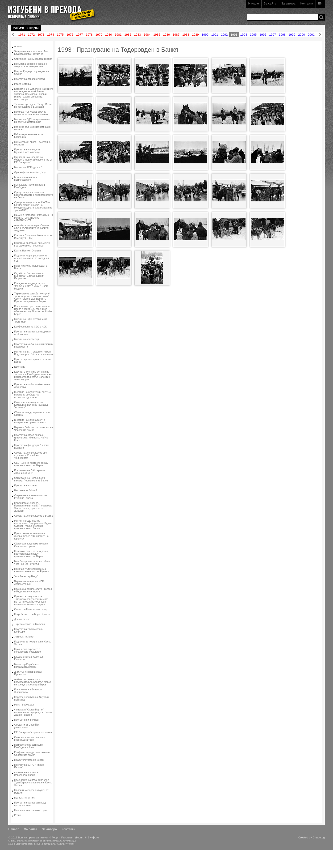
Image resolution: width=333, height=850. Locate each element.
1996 (262, 34)
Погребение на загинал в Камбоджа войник (28, 746)
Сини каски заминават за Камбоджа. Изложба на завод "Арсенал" (31, 405)
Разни (17, 815)
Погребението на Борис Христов (32, 614)
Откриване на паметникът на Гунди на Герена (30, 496)
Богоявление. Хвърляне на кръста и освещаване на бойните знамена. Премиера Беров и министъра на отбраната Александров (33, 94)
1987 (176, 34)
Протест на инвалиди (26, 719)
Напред (320, 34)
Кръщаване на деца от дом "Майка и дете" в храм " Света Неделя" (31, 286)
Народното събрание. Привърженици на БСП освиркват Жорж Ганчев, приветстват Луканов (33, 507)
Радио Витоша (22, 84)
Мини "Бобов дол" (24, 704)
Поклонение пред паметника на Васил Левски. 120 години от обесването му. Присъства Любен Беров (33, 310)
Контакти (306, 3)
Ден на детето (22, 619)
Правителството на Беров (29, 760)
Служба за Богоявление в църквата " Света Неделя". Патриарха (29, 276)
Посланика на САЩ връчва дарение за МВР (29, 471)
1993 (234, 34)
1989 (195, 34)
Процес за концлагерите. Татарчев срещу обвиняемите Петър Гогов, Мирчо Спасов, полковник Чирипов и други (31, 600)
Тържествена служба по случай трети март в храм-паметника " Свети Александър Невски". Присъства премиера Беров (32, 297)
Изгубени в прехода (50, 10)
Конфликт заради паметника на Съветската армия (32, 753)
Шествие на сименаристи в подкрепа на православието (30, 421)
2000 (301, 34)
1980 (108, 34)
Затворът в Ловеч (24, 636)
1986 (166, 34)
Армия (17, 46)
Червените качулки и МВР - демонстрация (29, 582)
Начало (253, 3)
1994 (243, 34)
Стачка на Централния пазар (30, 609)
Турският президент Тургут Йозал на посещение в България (33, 105)
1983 (137, 34)
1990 (205, 34)
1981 (118, 34)
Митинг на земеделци (26, 339)
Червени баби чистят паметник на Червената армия (33, 428)
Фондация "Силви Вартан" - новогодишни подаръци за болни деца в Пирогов (33, 712)
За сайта (270, 3)
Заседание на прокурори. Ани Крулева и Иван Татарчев (31, 52)
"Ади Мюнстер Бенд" (26, 576)
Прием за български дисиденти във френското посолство (32, 244)
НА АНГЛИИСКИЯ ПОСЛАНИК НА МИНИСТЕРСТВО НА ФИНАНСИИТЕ (33, 218)
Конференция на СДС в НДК (30, 326)
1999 (291, 34)
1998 (282, 34)
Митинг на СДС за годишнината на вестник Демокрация (32, 120)
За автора (288, 3)
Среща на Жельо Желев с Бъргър (33, 515)
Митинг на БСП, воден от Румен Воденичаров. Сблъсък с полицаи (33, 353)
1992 (224, 34)
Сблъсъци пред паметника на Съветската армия (31, 545)
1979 (99, 34)
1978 (89, 34)
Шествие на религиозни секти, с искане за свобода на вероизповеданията (32, 395)
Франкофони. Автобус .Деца (30, 172)
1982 (127, 34)
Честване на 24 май (25, 490)
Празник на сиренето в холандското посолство (27, 650)
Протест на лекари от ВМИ (29, 79)
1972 (31, 34)
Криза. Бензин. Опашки (27, 250)
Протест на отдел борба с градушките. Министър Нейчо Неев (31, 438)
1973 (40, 34)
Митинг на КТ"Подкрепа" (28, 167)
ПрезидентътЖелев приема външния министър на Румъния (32, 570)
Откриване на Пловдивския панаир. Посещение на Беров (31, 479)
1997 (272, 34)
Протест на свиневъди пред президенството (30, 804)
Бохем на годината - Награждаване (25, 178)
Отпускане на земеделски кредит (33, 59)
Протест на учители (25, 485)
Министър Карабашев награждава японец (26, 665)
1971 (21, 34)
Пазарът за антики (24, 797)
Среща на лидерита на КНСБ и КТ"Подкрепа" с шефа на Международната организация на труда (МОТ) (33, 206)
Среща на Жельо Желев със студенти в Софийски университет (30, 455)
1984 (147, 34)
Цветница (19, 367)
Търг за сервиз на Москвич (29, 624)
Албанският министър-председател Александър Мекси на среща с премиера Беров (32, 682)
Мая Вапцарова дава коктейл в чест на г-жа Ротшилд (32, 562)
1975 (60, 34)
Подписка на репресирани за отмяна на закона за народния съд (31, 258)
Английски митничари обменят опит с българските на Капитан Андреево (31, 228)
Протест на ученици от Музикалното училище (27, 150)
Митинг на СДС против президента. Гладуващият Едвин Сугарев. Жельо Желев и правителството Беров (32, 524)
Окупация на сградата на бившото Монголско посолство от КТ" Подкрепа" (33, 160)
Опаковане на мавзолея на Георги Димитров (29, 738)
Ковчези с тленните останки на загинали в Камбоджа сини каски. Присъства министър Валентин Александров (33, 375)
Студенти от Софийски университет (27, 726)
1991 (214, 34)
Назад (13, 34)
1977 (79, 34)
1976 (70, 34)
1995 (253, 34)
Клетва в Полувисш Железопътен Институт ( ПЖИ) (33, 236)
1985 (156, 34)
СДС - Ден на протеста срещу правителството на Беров (31, 464)
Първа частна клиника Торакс (31, 810)
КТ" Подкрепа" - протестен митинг (33, 732)
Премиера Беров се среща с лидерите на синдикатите (30, 65)
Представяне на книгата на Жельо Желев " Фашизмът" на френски (31, 536)
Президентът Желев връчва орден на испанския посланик (31, 113)
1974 (50, 34)
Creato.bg (318, 837)
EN (320, 3)
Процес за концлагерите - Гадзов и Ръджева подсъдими (33, 590)
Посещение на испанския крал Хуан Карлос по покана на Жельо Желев (33, 782)
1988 (185, 34)
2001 (311, 34)
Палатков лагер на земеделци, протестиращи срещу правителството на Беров (31, 554)
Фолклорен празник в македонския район (26, 773)
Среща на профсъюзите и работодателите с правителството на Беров (33, 195)
